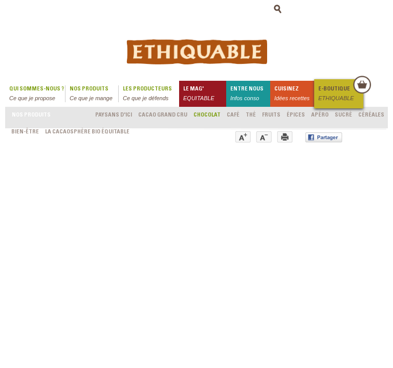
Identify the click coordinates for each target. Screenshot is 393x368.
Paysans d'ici (113, 115)
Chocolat (207, 115)
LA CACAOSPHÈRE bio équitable (87, 132)
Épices (296, 115)
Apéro (320, 115)
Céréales (371, 115)
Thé (251, 115)
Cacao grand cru (162, 115)
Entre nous (250, 94)
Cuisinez (294, 94)
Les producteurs (151, 94)
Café (233, 115)
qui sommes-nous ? (37, 94)
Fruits (271, 115)
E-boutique (340, 94)
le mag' (204, 94)
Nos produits (94, 94)
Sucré (343, 115)
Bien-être (25, 132)
